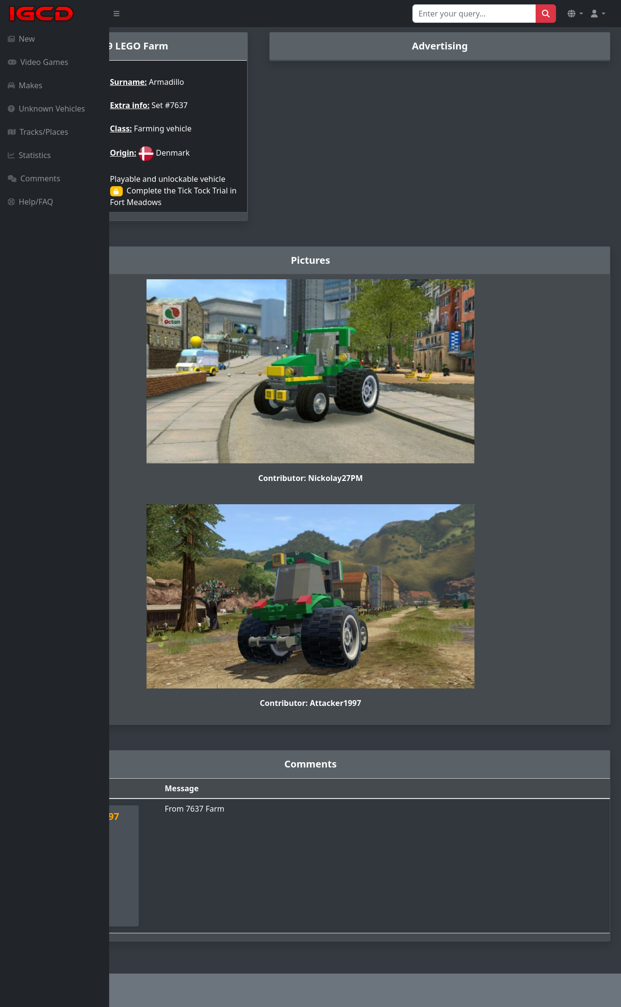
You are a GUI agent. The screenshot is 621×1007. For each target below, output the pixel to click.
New (21, 38)
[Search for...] (474, 13)
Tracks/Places (38, 132)
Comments (34, 178)
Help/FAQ (30, 201)
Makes (25, 85)
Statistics (29, 155)
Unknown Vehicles (46, 108)
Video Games (38, 62)
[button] (575, 13)
